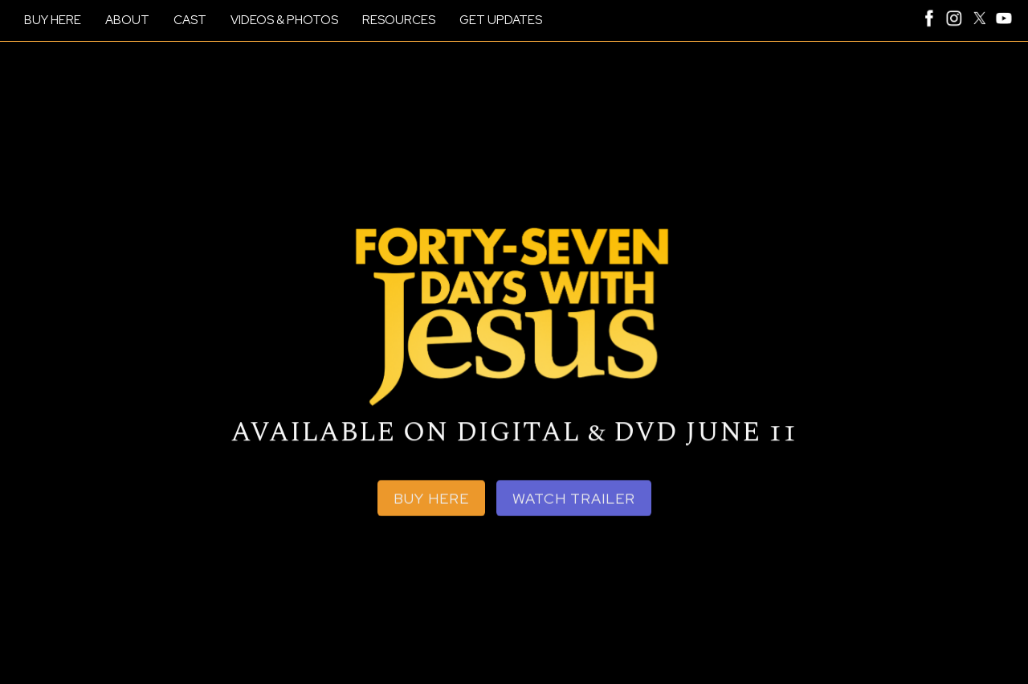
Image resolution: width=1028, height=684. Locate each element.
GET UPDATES (500, 20)
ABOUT (127, 20)
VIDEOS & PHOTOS (284, 20)
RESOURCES (398, 20)
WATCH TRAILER (573, 500)
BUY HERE (52, 20)
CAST (189, 20)
